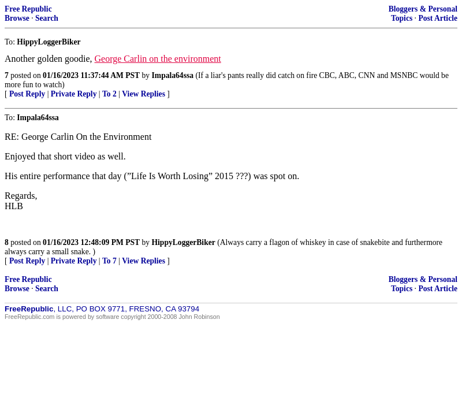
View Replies (143, 94)
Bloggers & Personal (423, 9)
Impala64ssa (173, 75)
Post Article (437, 18)
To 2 (109, 94)
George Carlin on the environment (158, 59)
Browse (17, 18)
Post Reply (27, 94)
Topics (401, 18)
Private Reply (74, 94)
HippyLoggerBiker (183, 242)
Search (46, 18)
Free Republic (28, 9)
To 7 (109, 261)
